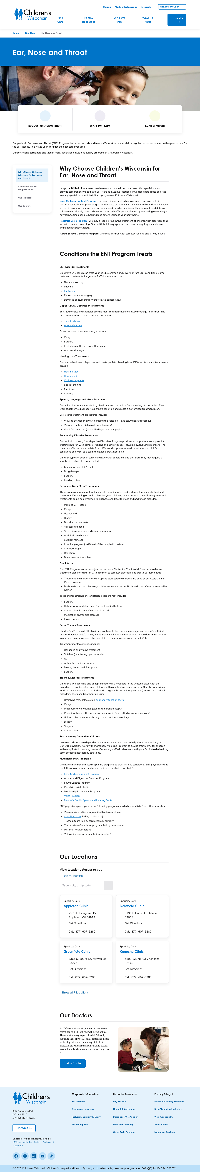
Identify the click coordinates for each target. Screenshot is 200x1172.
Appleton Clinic (86, 906)
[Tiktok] (51, 1156)
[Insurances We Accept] (125, 1117)
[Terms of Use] (161, 1124)
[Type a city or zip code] (82, 885)
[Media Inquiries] (80, 1124)
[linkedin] (34, 1156)
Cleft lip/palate (72, 816)
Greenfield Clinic (86, 951)
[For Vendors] (78, 1101)
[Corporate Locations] (83, 1109)
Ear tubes (69, 291)
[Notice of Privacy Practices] (169, 1101)
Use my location (71, 875)
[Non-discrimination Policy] (168, 1109)
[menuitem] (32, 175)
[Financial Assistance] (124, 1109)
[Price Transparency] (123, 1124)
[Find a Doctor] (73, 1063)
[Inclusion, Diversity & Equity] (86, 1117)
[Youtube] (42, 1156)
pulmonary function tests (110, 700)
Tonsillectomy (72, 321)
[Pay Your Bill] (119, 1101)
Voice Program (72, 796)
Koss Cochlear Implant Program (82, 774)
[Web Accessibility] (163, 1117)
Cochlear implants (74, 380)
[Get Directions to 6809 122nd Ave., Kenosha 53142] (145, 965)
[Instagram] (25, 1156)
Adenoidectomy (73, 325)
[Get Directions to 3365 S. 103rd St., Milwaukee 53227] (89, 965)
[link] (107, 7)
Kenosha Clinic (142, 951)
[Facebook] (16, 1156)
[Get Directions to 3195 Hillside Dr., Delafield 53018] (145, 919)
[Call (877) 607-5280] (82, 932)
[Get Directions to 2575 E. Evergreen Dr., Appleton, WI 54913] (89, 919)
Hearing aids (71, 376)
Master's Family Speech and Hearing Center (88, 800)
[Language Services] (164, 1132)
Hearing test (71, 371)
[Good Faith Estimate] (124, 1132)
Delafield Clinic (142, 906)
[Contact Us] (24, 1128)
